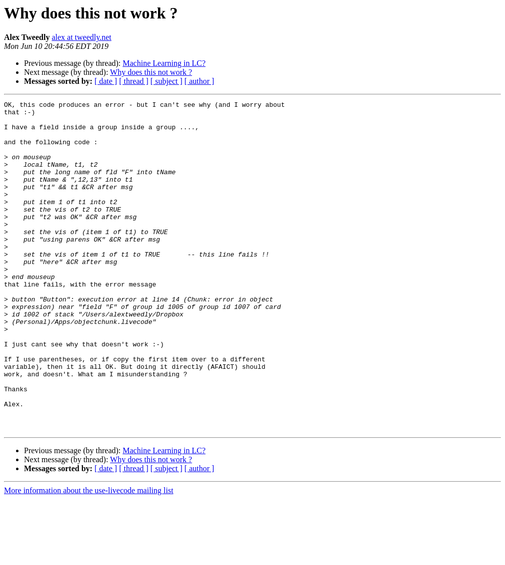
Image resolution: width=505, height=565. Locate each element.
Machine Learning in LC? (164, 63)
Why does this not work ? (151, 72)
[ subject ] (166, 81)
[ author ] (199, 81)
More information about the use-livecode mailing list (89, 556)
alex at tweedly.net (81, 37)
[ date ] (105, 81)
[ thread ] (133, 81)
